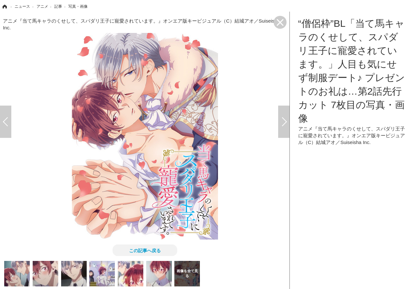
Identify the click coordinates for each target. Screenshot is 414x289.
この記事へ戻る (145, 250)
